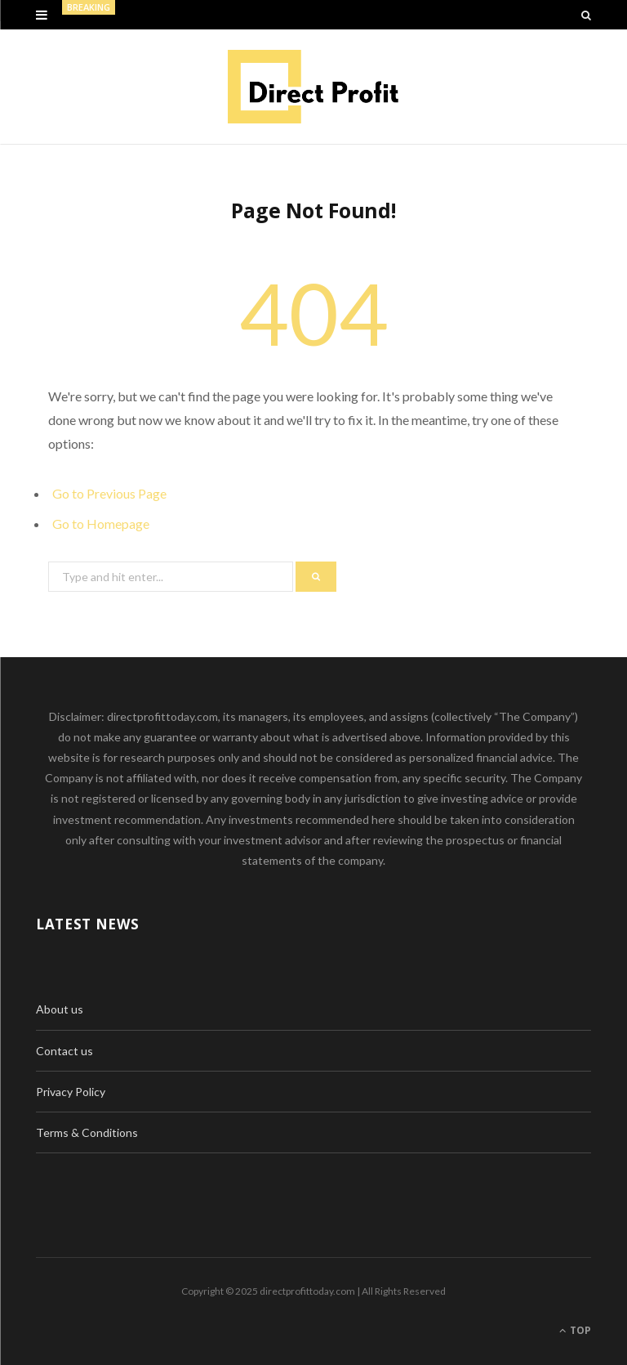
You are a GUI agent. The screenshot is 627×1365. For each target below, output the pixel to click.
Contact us (64, 1051)
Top (575, 1330)
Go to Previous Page (109, 493)
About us (59, 1009)
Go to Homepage (100, 523)
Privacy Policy (70, 1092)
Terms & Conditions (87, 1132)
